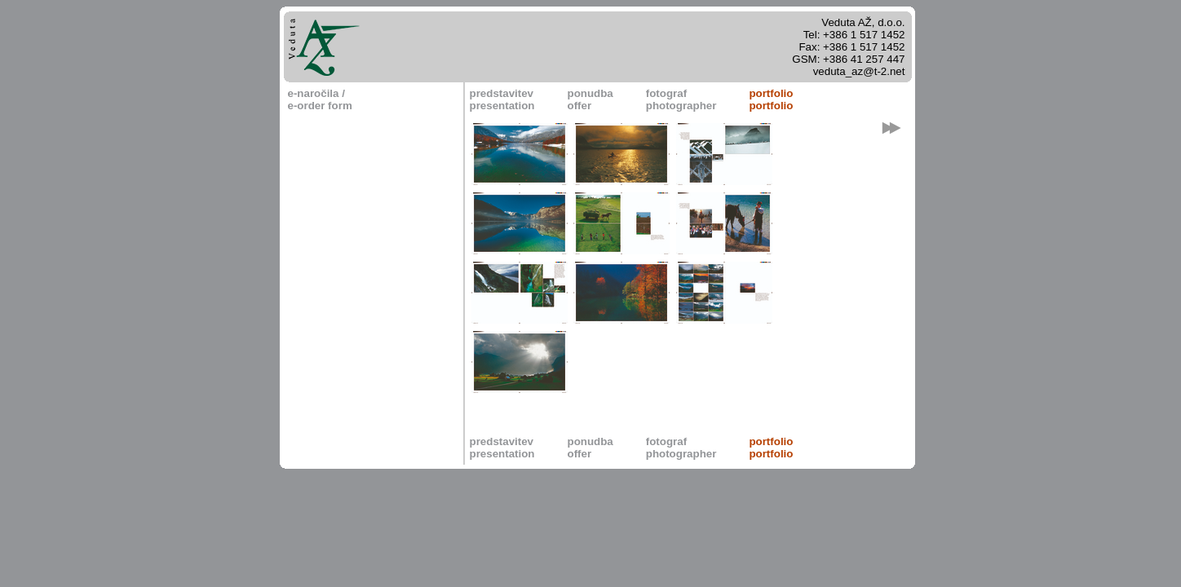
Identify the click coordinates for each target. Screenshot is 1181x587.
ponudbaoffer (590, 99)
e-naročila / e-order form (320, 99)
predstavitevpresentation (502, 99)
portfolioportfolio (771, 99)
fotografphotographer (681, 99)
